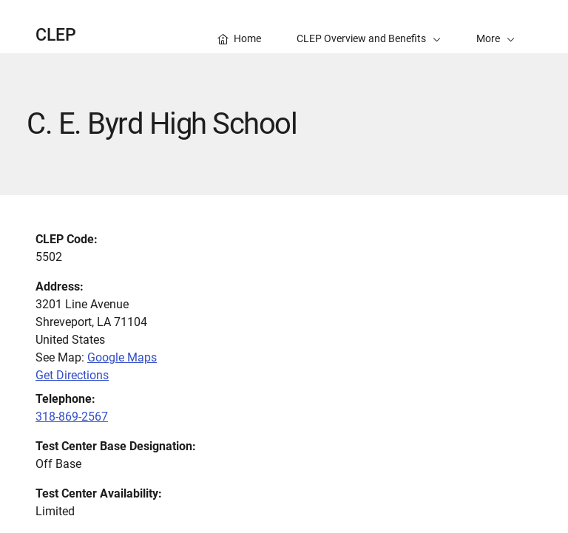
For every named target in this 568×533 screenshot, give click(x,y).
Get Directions (72, 375)
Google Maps (122, 357)
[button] (495, 26)
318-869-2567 (72, 417)
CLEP (56, 35)
